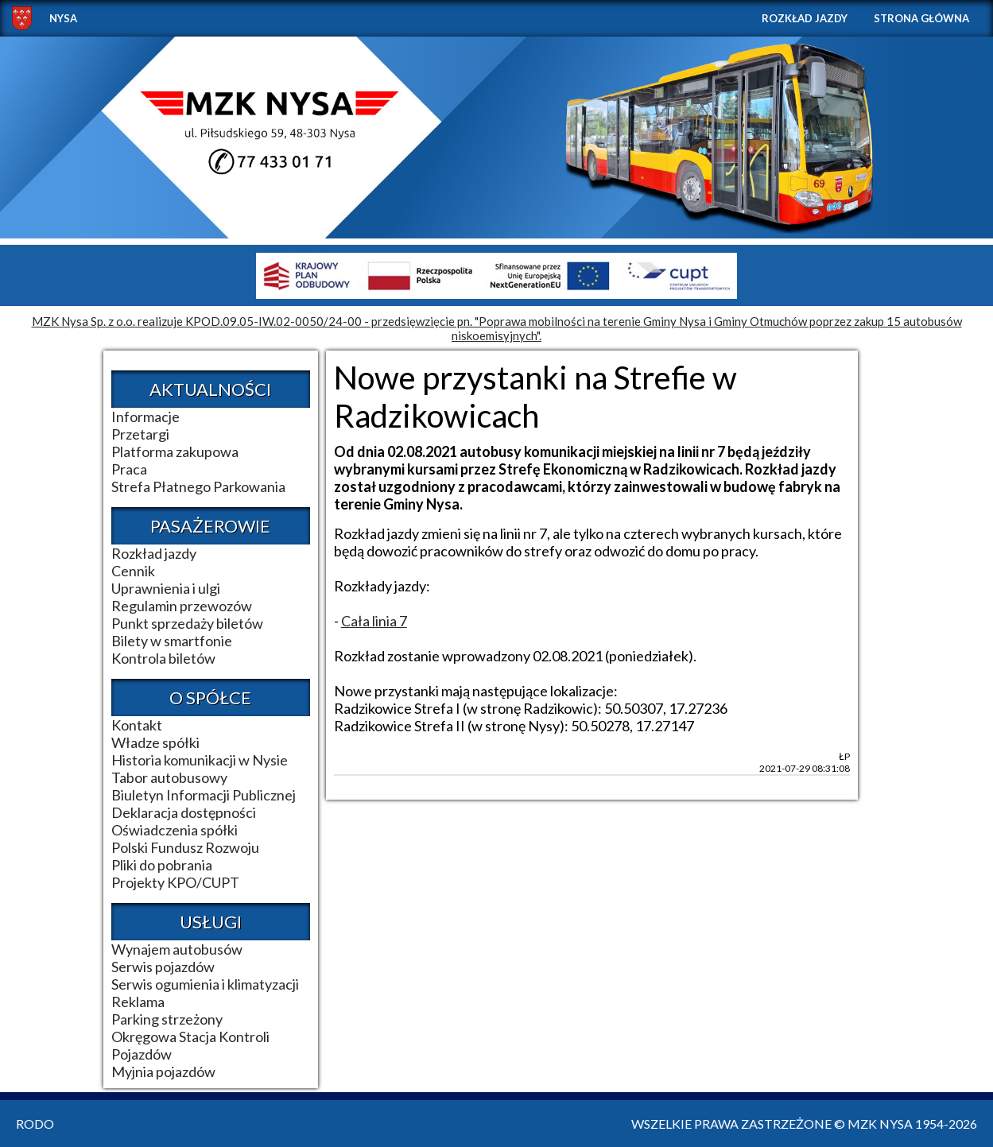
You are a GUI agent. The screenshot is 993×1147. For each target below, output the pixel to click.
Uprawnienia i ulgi (165, 588)
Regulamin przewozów (181, 605)
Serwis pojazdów (163, 966)
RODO (35, 1123)
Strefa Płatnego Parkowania (198, 486)
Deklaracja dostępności (183, 812)
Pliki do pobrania (161, 865)
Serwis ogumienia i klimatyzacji (205, 984)
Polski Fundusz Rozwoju (185, 847)
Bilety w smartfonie (171, 640)
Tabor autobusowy (169, 777)
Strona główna (921, 18)
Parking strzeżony (167, 1019)
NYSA (63, 18)
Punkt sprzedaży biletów (187, 623)
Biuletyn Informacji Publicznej (203, 795)
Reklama (138, 1001)
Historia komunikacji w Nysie (199, 760)
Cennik (133, 570)
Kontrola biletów (163, 658)
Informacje (145, 416)
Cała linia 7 (374, 621)
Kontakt (136, 725)
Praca (129, 469)
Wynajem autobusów (176, 949)
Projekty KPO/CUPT (175, 882)
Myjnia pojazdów (163, 1071)
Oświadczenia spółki (174, 830)
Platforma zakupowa (175, 451)
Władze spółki (155, 742)
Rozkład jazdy (805, 18)
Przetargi (140, 434)
